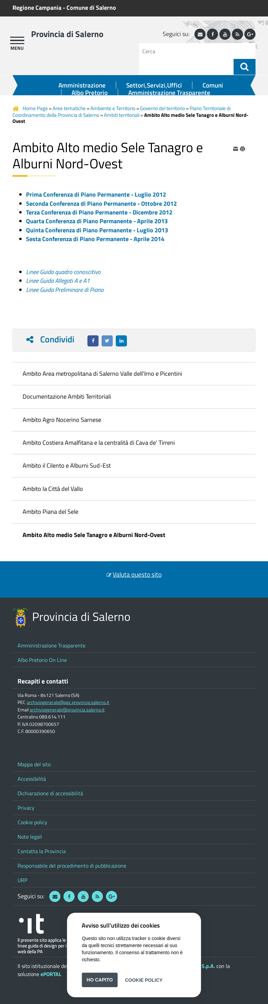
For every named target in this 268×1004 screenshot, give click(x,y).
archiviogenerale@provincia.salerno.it (67, 709)
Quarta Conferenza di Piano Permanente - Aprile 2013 (97, 221)
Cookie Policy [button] (143, 979)
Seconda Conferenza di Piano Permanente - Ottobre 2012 (101, 203)
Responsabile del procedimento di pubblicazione (72, 866)
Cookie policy (32, 822)
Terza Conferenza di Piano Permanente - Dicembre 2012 (99, 212)
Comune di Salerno (91, 7)
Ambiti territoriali (121, 115)
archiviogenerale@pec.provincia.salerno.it (68, 702)
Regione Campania (36, 7)
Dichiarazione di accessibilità (50, 793)
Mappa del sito (34, 764)
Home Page (35, 108)
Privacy (26, 808)
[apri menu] (17, 40)
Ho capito (100, 979)
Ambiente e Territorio (112, 108)
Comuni (213, 85)
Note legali (30, 837)
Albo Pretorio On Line (42, 660)
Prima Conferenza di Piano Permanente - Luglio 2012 (96, 194)
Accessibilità (32, 779)
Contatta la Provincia (42, 851)
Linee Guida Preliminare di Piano (65, 289)
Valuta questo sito (137, 574)
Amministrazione (82, 85)
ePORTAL (51, 974)
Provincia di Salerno (67, 34)
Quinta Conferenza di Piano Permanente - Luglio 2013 (97, 230)
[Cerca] (189, 51)
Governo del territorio (162, 108)
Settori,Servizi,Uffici (154, 85)
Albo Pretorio (90, 92)
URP (22, 880)
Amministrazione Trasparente (169, 92)
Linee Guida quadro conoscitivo (63, 271)
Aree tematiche (69, 108)
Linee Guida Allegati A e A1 (58, 280)
